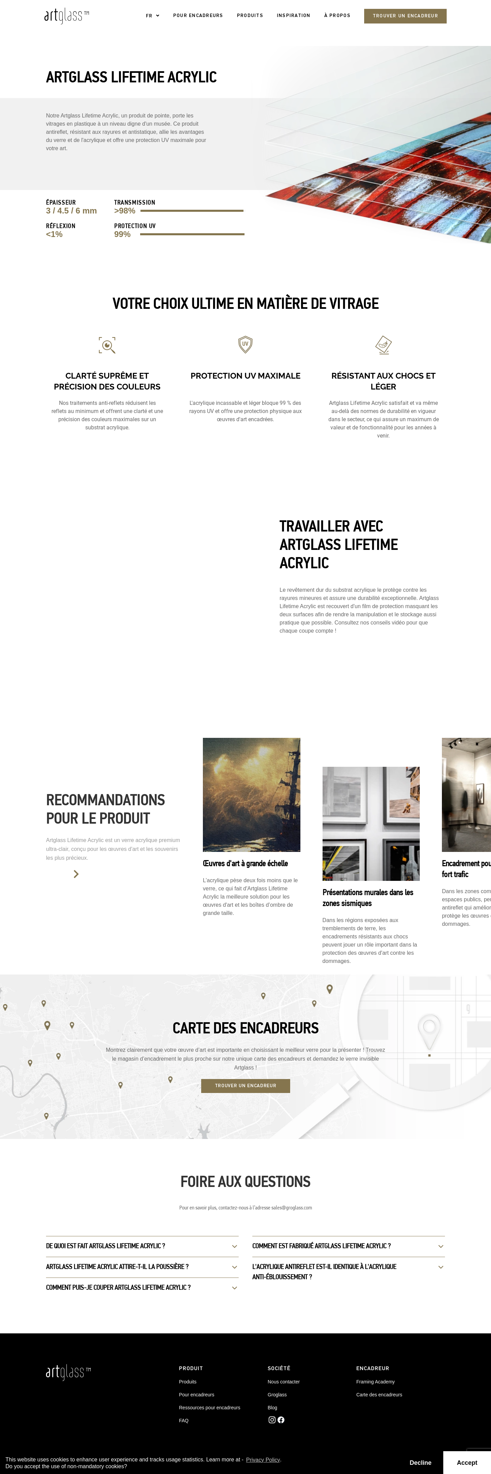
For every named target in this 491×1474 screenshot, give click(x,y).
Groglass (277, 1394)
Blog (272, 1407)
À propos (337, 15)
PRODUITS (250, 15)
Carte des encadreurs (379, 1394)
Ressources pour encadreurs (209, 1407)
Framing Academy (375, 1381)
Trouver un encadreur (405, 16)
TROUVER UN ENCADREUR (246, 1086)
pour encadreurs (198, 15)
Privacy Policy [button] (263, 1460)
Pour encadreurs (196, 1394)
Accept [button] (467, 1462)
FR (149, 16)
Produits (187, 1381)
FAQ (184, 1420)
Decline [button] (421, 1462)
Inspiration (294, 15)
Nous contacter (284, 1381)
